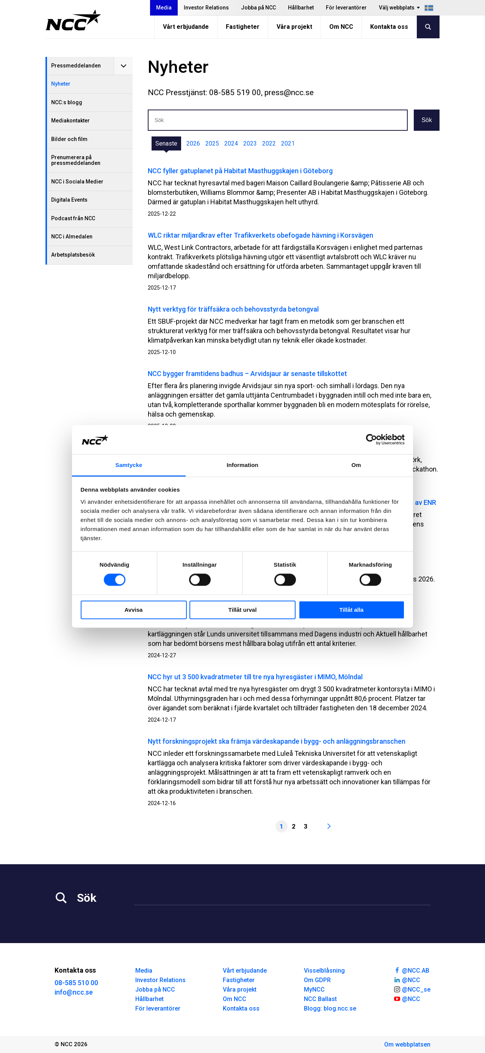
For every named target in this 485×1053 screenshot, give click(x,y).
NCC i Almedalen (71, 236)
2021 (288, 143)
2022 (269, 143)
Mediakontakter (70, 121)
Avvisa (134, 609)
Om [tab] (356, 465)
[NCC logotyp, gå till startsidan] (73, 20)
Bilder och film (69, 139)
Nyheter (60, 84)
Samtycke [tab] (129, 465)
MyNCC (314, 989)
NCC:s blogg (66, 102)
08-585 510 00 (76, 983)
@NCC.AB (411, 970)
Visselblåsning (324, 970)
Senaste (166, 143)
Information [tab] (242, 465)
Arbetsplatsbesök (73, 255)
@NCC (406, 979)
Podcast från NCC (73, 218)
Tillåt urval (242, 609)
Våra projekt (294, 26)
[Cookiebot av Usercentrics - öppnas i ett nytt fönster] (371, 439)
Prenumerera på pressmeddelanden (75, 160)
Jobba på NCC (258, 8)
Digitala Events (69, 200)
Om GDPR (317, 980)
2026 (193, 143)
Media (164, 8)
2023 (250, 143)
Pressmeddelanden (76, 66)
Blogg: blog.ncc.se (330, 1008)
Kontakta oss (389, 26)
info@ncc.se (74, 992)
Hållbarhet (301, 8)
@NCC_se (411, 989)
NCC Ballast (320, 999)
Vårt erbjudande (186, 26)
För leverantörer (346, 8)
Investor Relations (206, 8)
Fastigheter (243, 26)
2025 (212, 143)
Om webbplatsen (407, 1044)
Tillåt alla (352, 609)
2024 (231, 143)
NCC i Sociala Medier (77, 182)
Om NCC (341, 26)
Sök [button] (426, 120)
